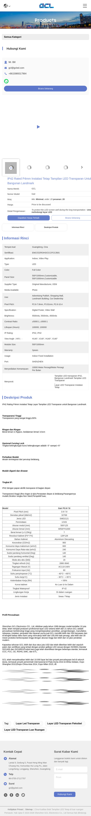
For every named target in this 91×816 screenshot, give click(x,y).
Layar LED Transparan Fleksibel (64, 723)
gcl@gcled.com (16, 68)
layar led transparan (28, 723)
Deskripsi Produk (51, 227)
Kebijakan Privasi (15, 809)
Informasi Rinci (18, 227)
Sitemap (29, 809)
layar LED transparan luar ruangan (24, 730)
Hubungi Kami (65, 794)
